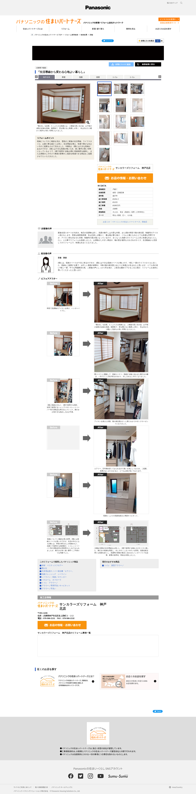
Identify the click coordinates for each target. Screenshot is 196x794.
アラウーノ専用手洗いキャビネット (56, 586)
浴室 (98, 77)
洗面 (81, 77)
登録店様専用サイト (168, 22)
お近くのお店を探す (163, 28)
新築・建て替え (98, 28)
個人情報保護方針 (41, 787)
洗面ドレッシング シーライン (54, 574)
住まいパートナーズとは (33, 28)
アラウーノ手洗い (49, 589)
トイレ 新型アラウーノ (114, 565)
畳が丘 (44, 568)
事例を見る (130, 28)
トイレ (115, 77)
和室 (63, 77)
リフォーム (65, 28)
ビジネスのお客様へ (168, 19)
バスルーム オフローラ (51, 580)
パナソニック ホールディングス (61, 787)
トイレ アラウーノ (50, 583)
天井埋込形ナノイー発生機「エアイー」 (58, 571)
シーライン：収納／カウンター (54, 577)
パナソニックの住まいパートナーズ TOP (48, 35)
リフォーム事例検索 (71, 35)
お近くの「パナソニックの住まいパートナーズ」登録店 (125, 222)
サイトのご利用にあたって (23, 787)
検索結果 (84, 35)
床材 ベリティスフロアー (52, 565)
